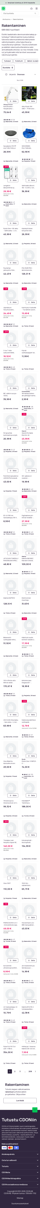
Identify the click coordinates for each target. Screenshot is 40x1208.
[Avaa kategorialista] (36, 8)
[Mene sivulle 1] (10, 1071)
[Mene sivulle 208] (30, 1071)
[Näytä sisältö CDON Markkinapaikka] (20, 1179)
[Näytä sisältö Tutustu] (20, 1167)
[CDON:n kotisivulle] (3, 8)
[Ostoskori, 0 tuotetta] (31, 8)
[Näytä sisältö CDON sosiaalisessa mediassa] (20, 1185)
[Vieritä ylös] (34, 1109)
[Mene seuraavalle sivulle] (35, 1071)
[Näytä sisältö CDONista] (20, 1173)
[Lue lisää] (20, 1100)
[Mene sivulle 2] (15, 1071)
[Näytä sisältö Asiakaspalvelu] (20, 1155)
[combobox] (20, 13)
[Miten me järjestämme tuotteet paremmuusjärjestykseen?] (6, 74)
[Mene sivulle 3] (20, 1071)
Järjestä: (12, 74)
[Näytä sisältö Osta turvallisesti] (20, 1161)
